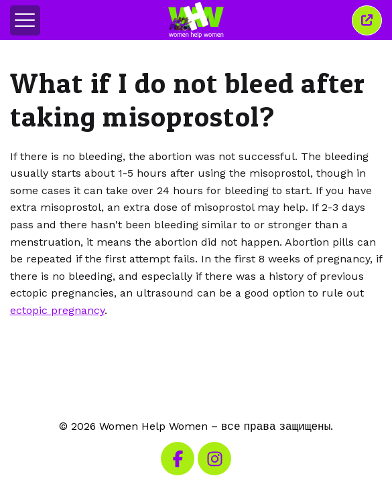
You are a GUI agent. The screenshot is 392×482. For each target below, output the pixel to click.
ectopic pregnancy (57, 310)
